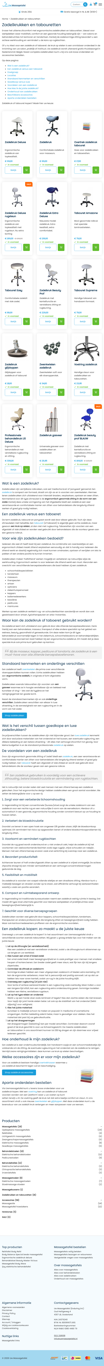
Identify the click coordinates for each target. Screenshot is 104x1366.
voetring (32, 1091)
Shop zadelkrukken (14, 715)
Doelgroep (12, 72)
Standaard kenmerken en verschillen (26, 78)
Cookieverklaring (10, 1328)
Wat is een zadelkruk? (18, 65)
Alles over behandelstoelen (67, 1272)
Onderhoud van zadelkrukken (22, 91)
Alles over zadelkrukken (65, 1275)
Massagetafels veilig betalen (67, 1251)
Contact (6, 1316)
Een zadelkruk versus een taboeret (24, 68)
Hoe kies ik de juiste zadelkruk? (23, 88)
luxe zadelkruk (82, 735)
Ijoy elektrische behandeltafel (16, 1266)
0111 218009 (59, 1335)
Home (5, 18)
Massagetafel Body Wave (14, 1263)
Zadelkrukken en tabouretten (25, 18)
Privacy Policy (8, 1313)
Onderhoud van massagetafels (68, 1278)
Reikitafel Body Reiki (11, 1251)
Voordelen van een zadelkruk (22, 85)
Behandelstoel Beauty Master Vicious (19, 1260)
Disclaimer (7, 1310)
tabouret (38, 523)
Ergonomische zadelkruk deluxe (17, 1257)
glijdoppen (56, 1101)
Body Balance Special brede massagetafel (22, 1254)
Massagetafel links (11, 1340)
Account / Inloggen (11, 1322)
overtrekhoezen (47, 1062)
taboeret (26, 762)
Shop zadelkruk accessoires (19, 1072)
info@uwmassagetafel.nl (65, 1338)
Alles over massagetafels (66, 1269)
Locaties (11, 75)
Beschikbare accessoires (20, 94)
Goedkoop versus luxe (18, 81)
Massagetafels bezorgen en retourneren (73, 1254)
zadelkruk (7, 492)
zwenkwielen (28, 669)
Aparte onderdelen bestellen (22, 98)
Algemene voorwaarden (13, 1307)
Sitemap (6, 1319)
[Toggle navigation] (100, 4)
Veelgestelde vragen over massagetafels (73, 1257)
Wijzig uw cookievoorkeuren (15, 1325)
